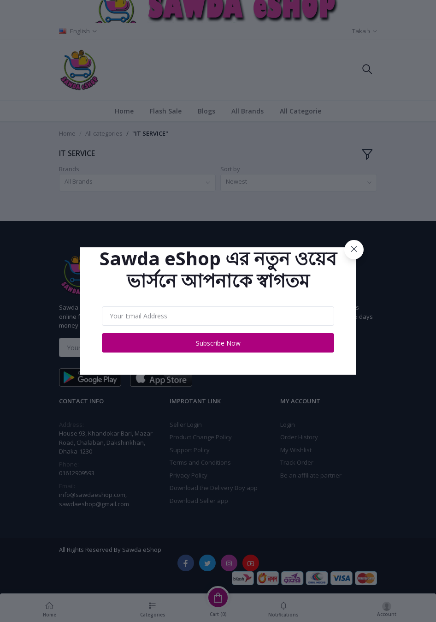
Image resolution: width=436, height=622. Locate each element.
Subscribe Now (218, 343)
